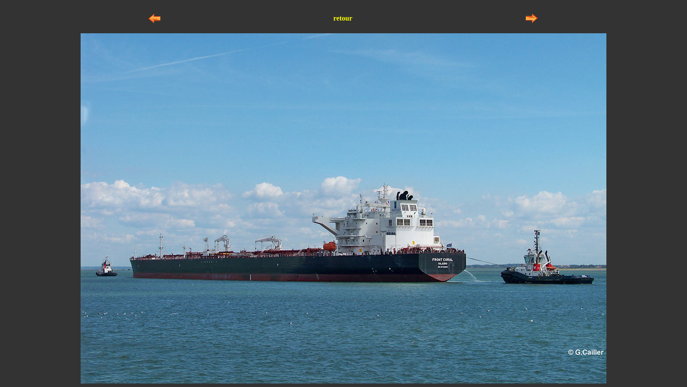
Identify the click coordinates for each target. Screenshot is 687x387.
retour (342, 18)
